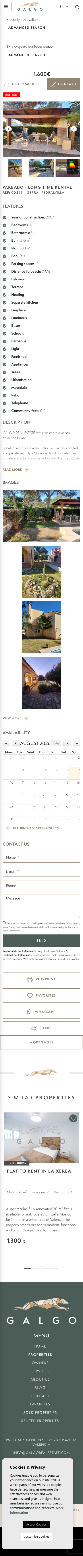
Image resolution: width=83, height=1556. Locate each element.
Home (40, 1346)
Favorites (40, 1404)
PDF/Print (41, 979)
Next (73, 129)
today (56, 743)
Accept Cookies (36, 1524)
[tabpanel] (41, 1182)
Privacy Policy (15, 926)
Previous (8, 129)
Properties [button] (40, 1354)
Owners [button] (40, 1363)
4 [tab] (55, 1268)
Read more (16, 469)
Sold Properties (40, 1412)
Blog (40, 1387)
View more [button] (15, 718)
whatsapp (41, 1011)
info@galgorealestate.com (41, 1453)
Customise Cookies (36, 1537)
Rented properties (40, 1420)
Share (41, 1028)
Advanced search (26, 27)
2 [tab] (37, 1268)
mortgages (41, 1042)
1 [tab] (27, 1268)
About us (40, 1379)
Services (40, 1371)
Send (41, 940)
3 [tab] (46, 1268)
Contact (63, 84)
